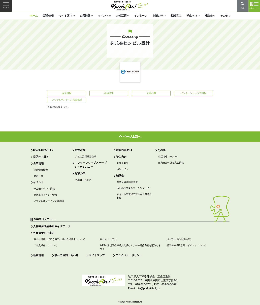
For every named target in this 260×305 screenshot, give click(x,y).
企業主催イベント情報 (45, 194)
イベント (103, 15)
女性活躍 (121, 15)
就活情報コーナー (167, 156)
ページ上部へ (132, 136)
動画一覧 (38, 176)
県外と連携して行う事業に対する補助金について (59, 239)
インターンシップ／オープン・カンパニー (90, 164)
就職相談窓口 (124, 150)
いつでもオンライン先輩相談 (67, 99)
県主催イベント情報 (44, 188)
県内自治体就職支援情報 (171, 162)
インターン (140, 15)
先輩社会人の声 (83, 179)
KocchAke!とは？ (43, 150)
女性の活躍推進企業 (85, 156)
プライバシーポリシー (128, 255)
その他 (224, 15)
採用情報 (109, 93)
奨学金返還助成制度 (127, 182)
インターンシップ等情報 (193, 93)
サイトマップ (97, 255)
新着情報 (48, 15)
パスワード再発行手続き (179, 239)
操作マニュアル (108, 239)
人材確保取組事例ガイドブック (51, 226)
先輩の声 (158, 15)
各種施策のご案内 (43, 232)
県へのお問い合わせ (66, 255)
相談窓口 (176, 15)
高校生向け (122, 163)
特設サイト (122, 169)
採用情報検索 (41, 169)
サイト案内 (65, 15)
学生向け (192, 15)
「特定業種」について (45, 245)
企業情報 (85, 15)
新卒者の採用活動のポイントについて (186, 245)
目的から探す (41, 156)
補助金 (209, 15)
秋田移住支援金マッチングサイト (134, 188)
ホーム (34, 15)
